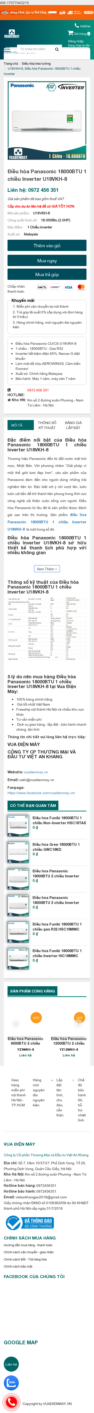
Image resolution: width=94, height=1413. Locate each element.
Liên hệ (11, 1364)
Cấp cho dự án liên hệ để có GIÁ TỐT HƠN (41, 206)
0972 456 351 (38, 389)
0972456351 (46, 1185)
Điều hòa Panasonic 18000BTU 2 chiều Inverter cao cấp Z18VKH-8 (56, 902)
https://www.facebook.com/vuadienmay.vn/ (41, 792)
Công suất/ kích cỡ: (23, 219)
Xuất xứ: (14, 233)
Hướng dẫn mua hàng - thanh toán (28, 1244)
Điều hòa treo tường (36, 63)
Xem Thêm (47, 568)
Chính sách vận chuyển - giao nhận (29, 1252)
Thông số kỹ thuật (47, 425)
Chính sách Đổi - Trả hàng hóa (25, 1259)
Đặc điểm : (16, 226)
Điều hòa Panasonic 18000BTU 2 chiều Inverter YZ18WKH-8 (56, 876)
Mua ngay (47, 260)
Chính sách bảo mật (18, 1266)
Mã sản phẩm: (19, 212)
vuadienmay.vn (35, 771)
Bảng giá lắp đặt (73, 425)
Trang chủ (11, 63)
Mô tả (16, 425)
